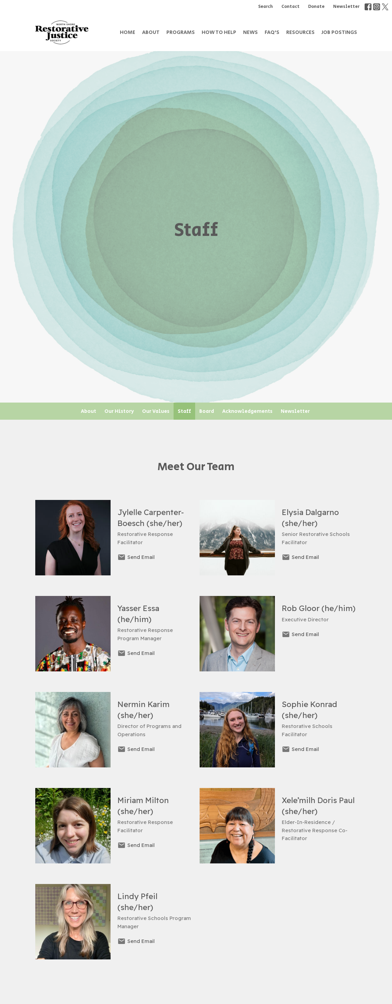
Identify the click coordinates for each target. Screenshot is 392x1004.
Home (127, 32)
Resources (300, 32)
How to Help (219, 32)
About (151, 32)
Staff (184, 411)
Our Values (155, 411)
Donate (316, 6)
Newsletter (346, 6)
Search (265, 6)
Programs (180, 32)
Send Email (141, 557)
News (250, 32)
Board (206, 411)
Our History (119, 411)
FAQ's (272, 32)
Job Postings (339, 32)
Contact (290, 6)
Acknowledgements (247, 411)
